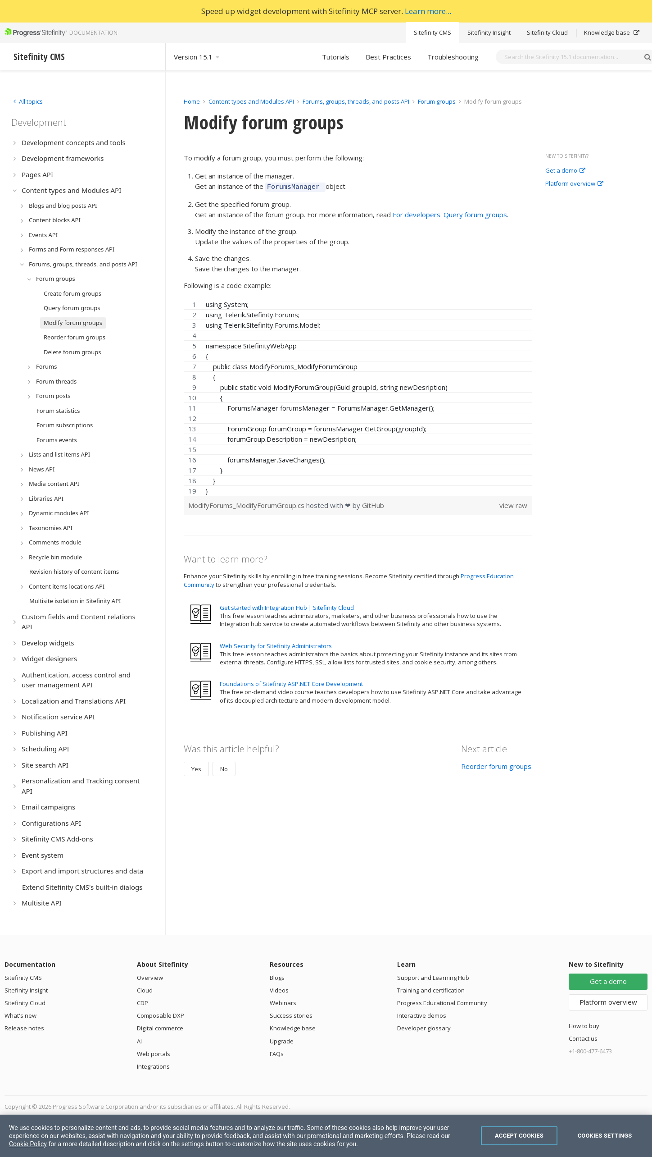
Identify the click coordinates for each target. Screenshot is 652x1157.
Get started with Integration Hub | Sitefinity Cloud (287, 606)
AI (139, 1041)
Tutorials (335, 56)
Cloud (145, 990)
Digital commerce (160, 1028)
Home (192, 101)
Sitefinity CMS (432, 32)
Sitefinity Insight (489, 32)
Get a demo (565, 170)
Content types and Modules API (251, 101)
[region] (358, 395)
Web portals (153, 1054)
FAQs (277, 1054)
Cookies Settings (605, 1135)
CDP (142, 1003)
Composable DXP (160, 1015)
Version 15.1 (197, 56)
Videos (279, 990)
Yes (196, 768)
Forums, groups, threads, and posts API (356, 101)
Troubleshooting (453, 56)
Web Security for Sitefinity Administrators (276, 644)
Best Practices (388, 56)
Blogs (277, 978)
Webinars (283, 1003)
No (224, 768)
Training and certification (431, 990)
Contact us (583, 1038)
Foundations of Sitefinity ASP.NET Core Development (291, 682)
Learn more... (428, 11)
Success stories (291, 1015)
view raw (513, 503)
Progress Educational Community (442, 1003)
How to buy (584, 1026)
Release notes (24, 1028)
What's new (20, 1015)
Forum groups (437, 101)
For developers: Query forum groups (450, 213)
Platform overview (574, 183)
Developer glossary (424, 1028)
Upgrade (282, 1041)
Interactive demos (421, 1015)
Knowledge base (611, 32)
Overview (150, 978)
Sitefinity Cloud (547, 32)
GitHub (373, 503)
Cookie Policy (28, 1144)
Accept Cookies (519, 1135)
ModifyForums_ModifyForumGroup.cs (247, 503)
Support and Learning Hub (433, 978)
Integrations (153, 1066)
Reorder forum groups (496, 764)
